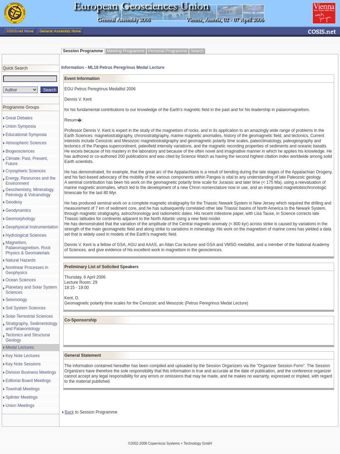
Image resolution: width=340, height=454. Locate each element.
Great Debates (19, 118)
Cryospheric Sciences (26, 171)
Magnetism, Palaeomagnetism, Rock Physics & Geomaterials (28, 247)
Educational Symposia (26, 134)
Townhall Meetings (23, 389)
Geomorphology (20, 218)
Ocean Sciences (21, 280)
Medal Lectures (20, 347)
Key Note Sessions (23, 364)
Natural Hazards (21, 260)
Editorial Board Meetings (28, 380)
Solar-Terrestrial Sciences (29, 316)
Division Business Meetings (31, 372)
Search (197, 50)
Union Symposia (21, 126)
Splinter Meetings (22, 397)
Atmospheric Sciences (26, 142)
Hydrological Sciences (26, 235)
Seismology (16, 299)
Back (68, 412)
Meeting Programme (126, 50)
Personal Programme (167, 50)
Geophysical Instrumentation (32, 227)
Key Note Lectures (23, 355)
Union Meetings (20, 405)
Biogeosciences (20, 151)
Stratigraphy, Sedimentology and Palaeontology (31, 326)
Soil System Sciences (25, 308)
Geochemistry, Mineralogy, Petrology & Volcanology (30, 192)
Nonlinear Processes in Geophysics (27, 270)
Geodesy (14, 202)
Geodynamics (18, 210)
